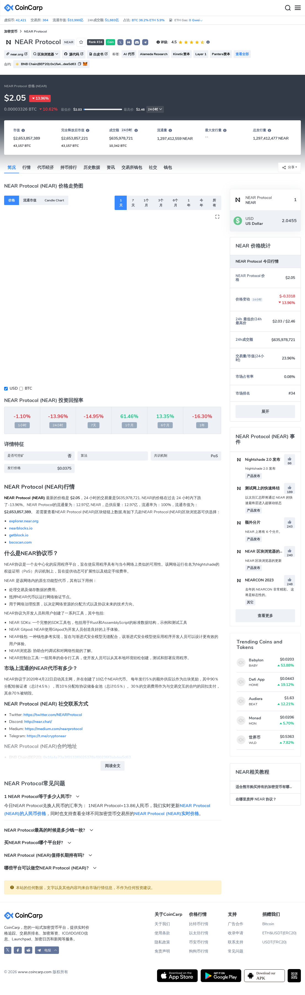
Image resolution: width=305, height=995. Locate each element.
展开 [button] (265, 411)
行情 (26, 167)
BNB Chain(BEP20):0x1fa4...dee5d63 (48, 64)
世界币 (254, 737)
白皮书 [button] (98, 54)
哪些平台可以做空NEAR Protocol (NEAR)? (50, 868)
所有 (214, 202)
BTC (28, 388)
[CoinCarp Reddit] (29, 950)
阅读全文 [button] (112, 765)
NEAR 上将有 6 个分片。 (263, 532)
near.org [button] (17, 54)
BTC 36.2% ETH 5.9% (148, 20)
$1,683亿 (112, 20)
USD (14, 388)
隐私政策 (162, 942)
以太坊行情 (198, 933)
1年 (188, 202)
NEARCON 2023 (255, 580)
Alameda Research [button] (154, 54)
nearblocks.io (21, 528)
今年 (201, 202)
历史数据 (91, 167)
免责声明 (162, 951)
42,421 (21, 20)
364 (45, 20)
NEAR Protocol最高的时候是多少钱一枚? (48, 830)
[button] (129, 42)
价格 (11, 200)
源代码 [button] (73, 54)
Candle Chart (54, 200)
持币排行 (68, 167)
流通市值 (29, 200)
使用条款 (162, 933)
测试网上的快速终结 (258, 488)
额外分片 (248, 522)
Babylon (256, 660)
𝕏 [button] (120, 42)
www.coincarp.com (35, 972)
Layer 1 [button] (200, 54)
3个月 (160, 202)
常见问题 (235, 951)
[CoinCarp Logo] (24, 7)
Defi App (256, 679)
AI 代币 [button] (128, 54)
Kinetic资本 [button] (181, 54)
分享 (288, 167)
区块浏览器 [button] (45, 54)
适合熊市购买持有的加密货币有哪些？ (266, 786)
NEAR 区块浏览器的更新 (261, 551)
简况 (11, 167)
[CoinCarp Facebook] (18, 950)
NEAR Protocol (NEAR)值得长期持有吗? (48, 855)
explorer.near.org (23, 521)
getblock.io (18, 535)
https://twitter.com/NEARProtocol (52, 714)
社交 (153, 167)
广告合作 (235, 924)
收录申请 (235, 933)
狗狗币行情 (198, 951)
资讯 (111, 167)
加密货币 (10, 31)
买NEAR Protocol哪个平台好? (37, 842)
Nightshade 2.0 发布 (258, 459)
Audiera (256, 698)
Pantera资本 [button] (221, 54)
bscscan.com (20, 542)
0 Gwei (196, 20)
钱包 (168, 167)
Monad (255, 718)
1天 (121, 202)
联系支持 (235, 942)
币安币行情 (198, 942)
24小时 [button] (155, 109)
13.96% (40, 98)
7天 (133, 202)
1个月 (146, 202)
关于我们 (162, 924)
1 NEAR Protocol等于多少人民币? (42, 796)
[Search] (287, 8)
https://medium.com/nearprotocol (54, 728)
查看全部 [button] (242, 54)
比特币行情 (198, 924)
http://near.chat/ (38, 721)
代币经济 (45, 167)
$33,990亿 (75, 20)
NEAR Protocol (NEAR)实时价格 (166, 814)
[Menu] (297, 8)
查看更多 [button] (265, 615)
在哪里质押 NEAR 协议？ (256, 799)
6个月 (175, 202)
